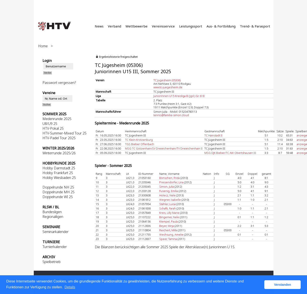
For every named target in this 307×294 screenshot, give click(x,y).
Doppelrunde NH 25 (58, 187)
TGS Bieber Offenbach (139, 144)
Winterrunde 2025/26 (59, 153)
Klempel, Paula (168, 221)
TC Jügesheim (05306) (167, 80)
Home (43, 46)
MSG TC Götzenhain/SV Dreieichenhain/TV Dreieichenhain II (164, 148)
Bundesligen (52, 211)
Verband (114, 26)
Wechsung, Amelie (171, 234)
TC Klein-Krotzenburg (139, 140)
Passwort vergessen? (59, 82)
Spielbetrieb (51, 261)
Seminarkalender (55, 231)
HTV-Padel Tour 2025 (59, 138)
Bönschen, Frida (169, 178)
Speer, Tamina (168, 239)
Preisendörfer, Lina (171, 182)
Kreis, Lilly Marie (169, 213)
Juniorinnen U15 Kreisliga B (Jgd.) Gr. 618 (178, 96)
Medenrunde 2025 (56, 118)
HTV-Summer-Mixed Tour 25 (64, 133)
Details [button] (69, 287)
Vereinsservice (163, 26)
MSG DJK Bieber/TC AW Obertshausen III (230, 153)
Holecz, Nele (167, 195)
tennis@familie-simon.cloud (171, 115)
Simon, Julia (166, 187)
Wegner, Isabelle (170, 200)
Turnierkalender (54, 246)
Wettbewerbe (137, 26)
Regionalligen (52, 216)
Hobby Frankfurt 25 (57, 172)
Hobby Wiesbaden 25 (59, 177)
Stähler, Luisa (167, 204)
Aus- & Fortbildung (221, 26)
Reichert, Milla (168, 230)
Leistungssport (190, 26)
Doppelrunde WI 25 (57, 196)
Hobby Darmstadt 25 (58, 168)
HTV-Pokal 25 (53, 128)
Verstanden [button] (282, 284)
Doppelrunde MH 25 (58, 192)
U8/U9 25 (49, 123)
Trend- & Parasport (255, 26)
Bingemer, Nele (169, 217)
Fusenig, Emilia (168, 191)
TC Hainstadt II (213, 135)
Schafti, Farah (167, 208)
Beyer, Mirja (166, 226)
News (99, 26)
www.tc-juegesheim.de (167, 87)
